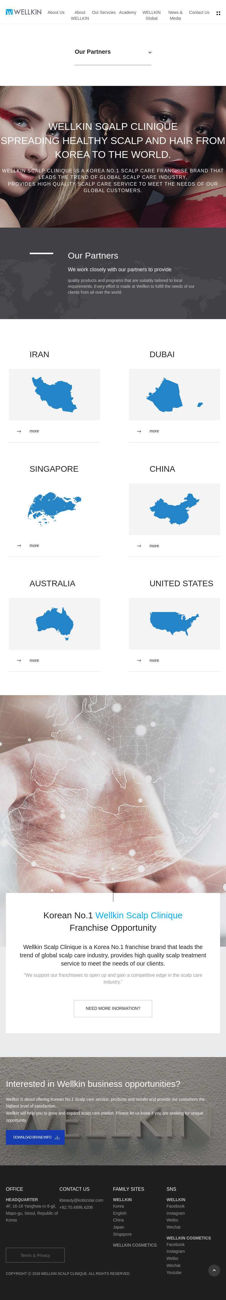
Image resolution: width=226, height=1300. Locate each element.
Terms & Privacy (35, 1255)
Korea (118, 1206)
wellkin (23, 12)
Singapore (122, 1234)
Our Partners (93, 51)
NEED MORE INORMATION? (113, 1008)
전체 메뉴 (218, 13)
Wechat (173, 1227)
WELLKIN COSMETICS (135, 1245)
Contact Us (199, 12)
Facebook (176, 1206)
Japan (118, 1227)
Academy (127, 12)
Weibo (172, 1220)
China (118, 1220)
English (120, 1213)
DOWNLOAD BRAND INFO (32, 1137)
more (34, 431)
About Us (56, 12)
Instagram (176, 1213)
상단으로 (214, 1270)
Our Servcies (104, 12)
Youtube (174, 1272)
